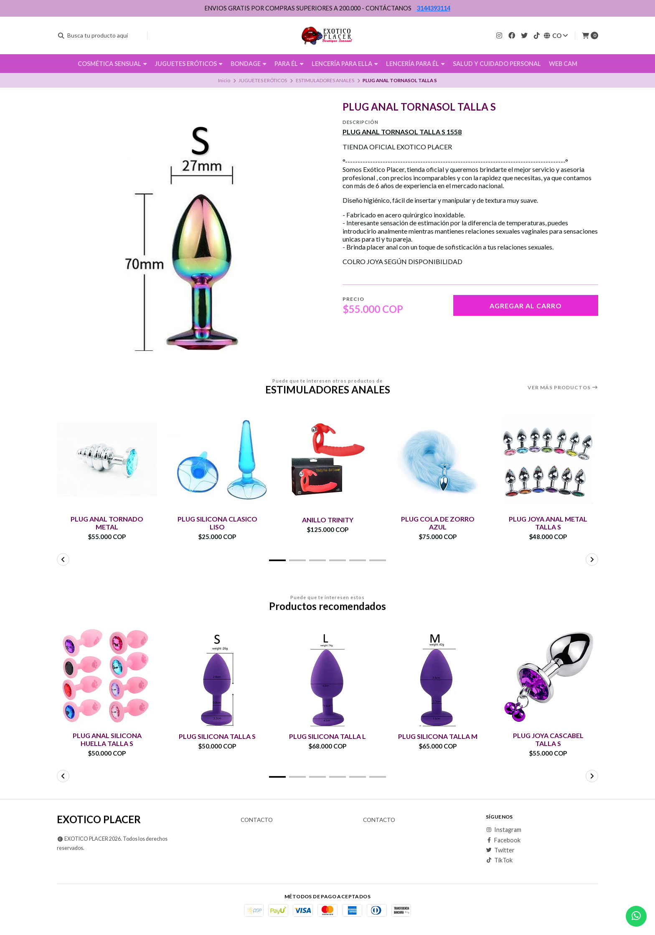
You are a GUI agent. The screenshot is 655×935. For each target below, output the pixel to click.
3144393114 (433, 8)
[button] (277, 560)
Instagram (503, 830)
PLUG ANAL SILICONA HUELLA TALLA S (107, 739)
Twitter (500, 850)
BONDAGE (249, 63)
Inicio (224, 80)
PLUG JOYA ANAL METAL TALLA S (548, 523)
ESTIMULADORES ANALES (325, 80)
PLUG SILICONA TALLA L (327, 736)
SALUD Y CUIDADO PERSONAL (497, 63)
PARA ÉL (289, 63)
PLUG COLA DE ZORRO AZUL (438, 523)
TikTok (499, 861)
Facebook (503, 840)
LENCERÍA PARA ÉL (415, 63)
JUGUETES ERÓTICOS (189, 63)
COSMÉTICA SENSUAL (112, 63)
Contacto (257, 820)
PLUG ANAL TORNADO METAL (107, 523)
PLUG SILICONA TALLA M (438, 736)
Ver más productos (563, 387)
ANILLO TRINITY (327, 520)
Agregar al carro (526, 306)
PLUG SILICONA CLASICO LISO (217, 523)
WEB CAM (563, 63)
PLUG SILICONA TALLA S (217, 736)
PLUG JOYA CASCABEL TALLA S (548, 739)
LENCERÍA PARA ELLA (345, 63)
